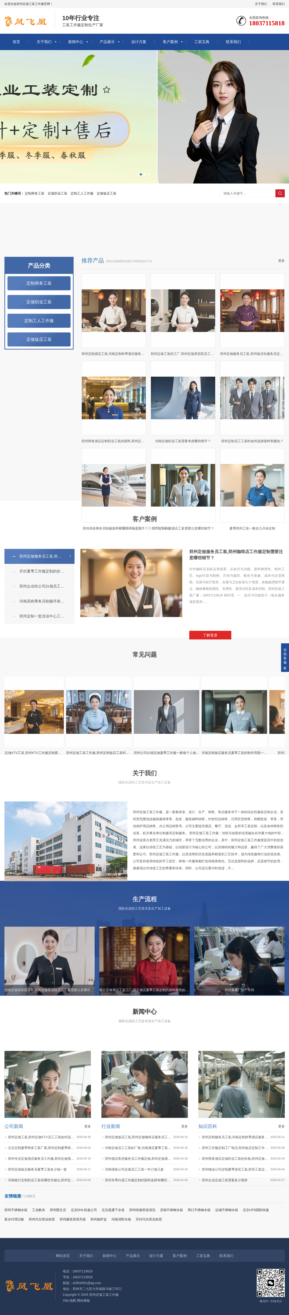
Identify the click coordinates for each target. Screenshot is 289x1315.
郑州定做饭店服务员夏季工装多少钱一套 (49, 1274)
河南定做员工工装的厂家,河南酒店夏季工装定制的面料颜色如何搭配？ (146, 1252)
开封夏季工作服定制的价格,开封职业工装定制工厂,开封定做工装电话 (47, 642)
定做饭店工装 (106, 193)
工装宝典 (201, 42)
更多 (281, 473)
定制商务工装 (34, 193)
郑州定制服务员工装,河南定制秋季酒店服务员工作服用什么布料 (243, 1242)
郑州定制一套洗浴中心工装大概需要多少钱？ (47, 687)
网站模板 (83, 1300)
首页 (16, 42)
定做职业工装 (57, 193)
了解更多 (210, 705)
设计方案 (138, 42)
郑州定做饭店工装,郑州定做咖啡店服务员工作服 (146, 1242)
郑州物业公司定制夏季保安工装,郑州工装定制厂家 (243, 1274)
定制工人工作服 (82, 193)
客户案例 (170, 42)
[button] (141, 174)
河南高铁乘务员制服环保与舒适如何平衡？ (47, 672)
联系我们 (279, 4)
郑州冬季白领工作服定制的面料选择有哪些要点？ (146, 1285)
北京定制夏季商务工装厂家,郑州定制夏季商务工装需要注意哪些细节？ (49, 1252)
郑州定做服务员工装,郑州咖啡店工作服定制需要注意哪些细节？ (47, 627)
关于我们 (261, 4)
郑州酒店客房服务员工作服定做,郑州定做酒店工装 (146, 1263)
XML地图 (69, 1300)
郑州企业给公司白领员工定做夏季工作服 (47, 657)
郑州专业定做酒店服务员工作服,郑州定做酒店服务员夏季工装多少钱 (49, 1263)
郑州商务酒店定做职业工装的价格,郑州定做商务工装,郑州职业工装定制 (243, 1263)
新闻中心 (75, 42)
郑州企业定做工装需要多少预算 (243, 1285)
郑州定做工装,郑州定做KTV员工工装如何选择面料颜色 (49, 1242)
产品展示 (107, 42)
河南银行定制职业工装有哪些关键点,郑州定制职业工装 (49, 1285)
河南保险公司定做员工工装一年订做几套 (146, 1274)
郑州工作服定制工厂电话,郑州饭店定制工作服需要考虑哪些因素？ (243, 1252)
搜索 (280, 193)
